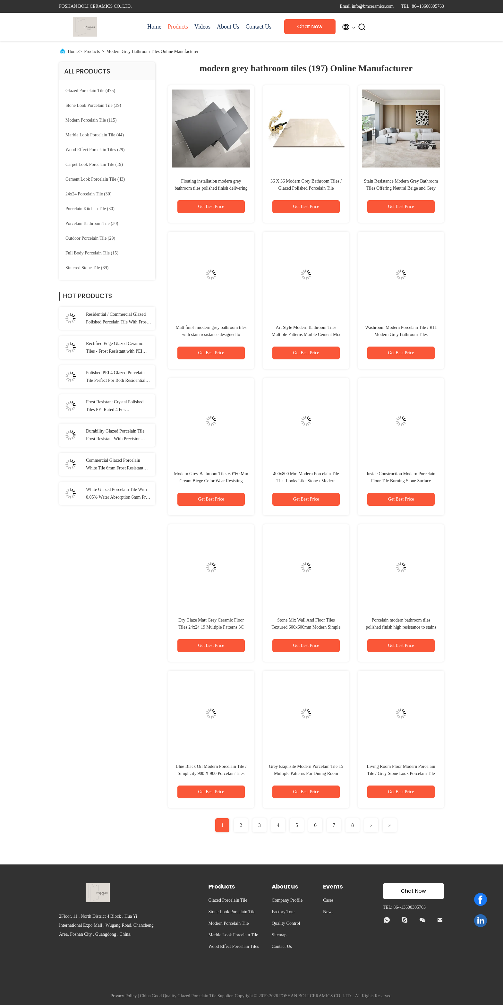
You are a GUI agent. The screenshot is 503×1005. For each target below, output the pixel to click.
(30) (88, 194)
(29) (94, 149)
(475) (90, 90)
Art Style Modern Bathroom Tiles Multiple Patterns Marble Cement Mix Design (306, 334)
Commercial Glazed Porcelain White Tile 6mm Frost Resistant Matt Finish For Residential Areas (116, 465)
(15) (91, 253)
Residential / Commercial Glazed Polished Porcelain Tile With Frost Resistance (117, 319)
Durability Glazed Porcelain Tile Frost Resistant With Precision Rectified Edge (115, 436)
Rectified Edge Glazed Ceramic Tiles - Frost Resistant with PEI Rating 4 (114, 348)
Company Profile (287, 900)
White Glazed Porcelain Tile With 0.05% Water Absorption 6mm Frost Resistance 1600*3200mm (118, 494)
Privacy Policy (123, 995)
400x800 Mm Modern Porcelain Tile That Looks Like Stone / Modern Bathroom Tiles (306, 480)
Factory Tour (283, 911)
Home (154, 26)
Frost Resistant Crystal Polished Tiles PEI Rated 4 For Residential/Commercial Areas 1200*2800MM (114, 406)
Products (178, 26)
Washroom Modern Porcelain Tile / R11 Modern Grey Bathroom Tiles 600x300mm (401, 334)
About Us (228, 26)
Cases (328, 900)
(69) (86, 267)
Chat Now (310, 26)
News (328, 911)
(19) (94, 164)
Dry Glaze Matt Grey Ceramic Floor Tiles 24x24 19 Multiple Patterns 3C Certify (211, 627)
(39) (93, 105)
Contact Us (258, 26)
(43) (95, 179)
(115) (90, 120)
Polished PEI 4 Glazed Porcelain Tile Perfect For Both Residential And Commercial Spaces (115, 377)
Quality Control (286, 923)
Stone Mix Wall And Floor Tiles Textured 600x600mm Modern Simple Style (306, 627)
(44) (94, 135)
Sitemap (279, 934)
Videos (202, 26)
